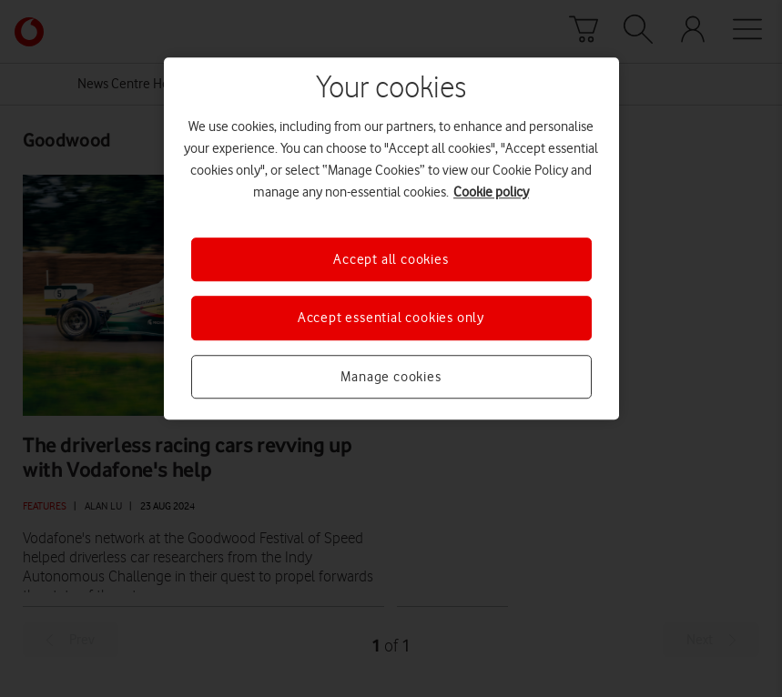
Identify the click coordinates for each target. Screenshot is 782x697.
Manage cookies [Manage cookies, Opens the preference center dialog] (390, 377)
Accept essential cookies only (391, 318)
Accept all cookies (390, 259)
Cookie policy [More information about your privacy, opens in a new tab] (491, 192)
